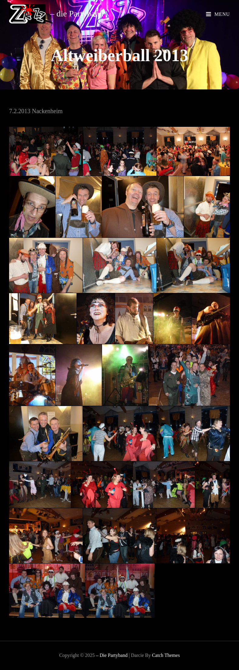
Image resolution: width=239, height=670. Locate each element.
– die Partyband (77, 13)
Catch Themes (166, 655)
